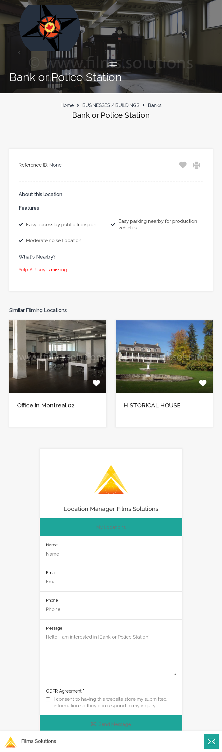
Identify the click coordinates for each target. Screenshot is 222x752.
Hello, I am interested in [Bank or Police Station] (111, 655)
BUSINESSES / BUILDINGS (110, 105)
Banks (154, 105)
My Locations (111, 527)
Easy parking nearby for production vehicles (157, 224)
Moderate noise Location (53, 240)
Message (54, 628)
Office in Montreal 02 (46, 405)
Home (67, 105)
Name (52, 545)
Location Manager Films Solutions (110, 508)
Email (51, 572)
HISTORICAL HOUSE (152, 405)
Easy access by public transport (61, 224)
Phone (52, 600)
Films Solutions (38, 741)
